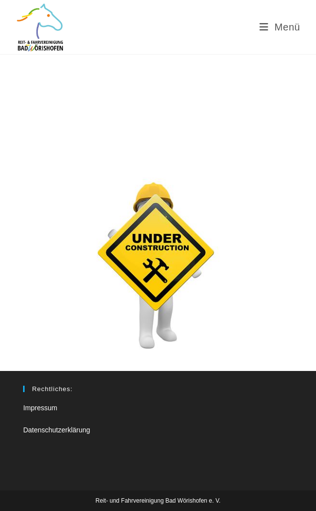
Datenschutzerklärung (56, 430)
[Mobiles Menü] (279, 27)
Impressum (40, 408)
